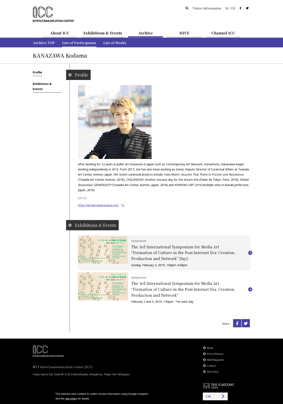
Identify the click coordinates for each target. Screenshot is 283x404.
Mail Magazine (215, 360)
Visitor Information (207, 8)
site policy (71, 398)
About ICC (59, 32)
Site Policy (213, 371)
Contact (211, 365)
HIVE (184, 32)
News (210, 348)
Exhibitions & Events (102, 32)
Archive (145, 32)
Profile (37, 72)
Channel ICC (223, 32)
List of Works (114, 42)
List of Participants (79, 42)
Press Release (215, 354)
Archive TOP (44, 42)
